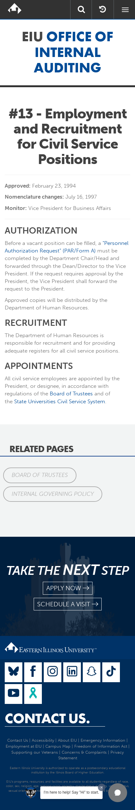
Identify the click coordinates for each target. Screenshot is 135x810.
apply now (67, 588)
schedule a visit (67, 604)
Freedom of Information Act (100, 746)
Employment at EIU (24, 746)
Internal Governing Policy (53, 493)
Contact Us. (47, 718)
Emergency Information (103, 740)
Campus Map (57, 746)
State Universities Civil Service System (59, 401)
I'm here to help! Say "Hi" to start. (71, 792)
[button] (117, 792)
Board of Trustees (71, 393)
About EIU (67, 740)
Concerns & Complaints (84, 752)
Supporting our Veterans (34, 752)
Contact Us (17, 740)
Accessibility (43, 740)
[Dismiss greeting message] (101, 787)
